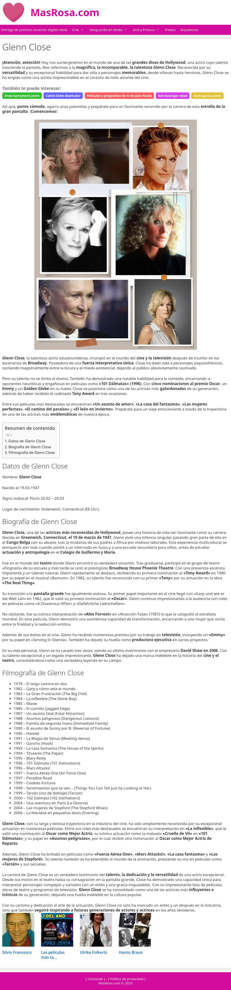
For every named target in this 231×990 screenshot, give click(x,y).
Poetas (170, 29)
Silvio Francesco (17, 952)
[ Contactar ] (95, 979)
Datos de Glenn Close (27, 441)
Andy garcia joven (207, 96)
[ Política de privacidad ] (126, 979)
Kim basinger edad (172, 96)
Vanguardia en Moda (110, 30)
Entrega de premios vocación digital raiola (34, 29)
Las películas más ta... (53, 955)
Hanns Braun (131, 952)
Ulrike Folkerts (93, 952)
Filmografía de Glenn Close (32, 452)
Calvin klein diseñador (63, 96)
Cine (80, 30)
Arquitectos (189, 29)
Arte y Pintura (148, 30)
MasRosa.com (65, 12)
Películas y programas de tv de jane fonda (119, 96)
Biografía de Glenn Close (30, 446)
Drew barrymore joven (22, 96)
